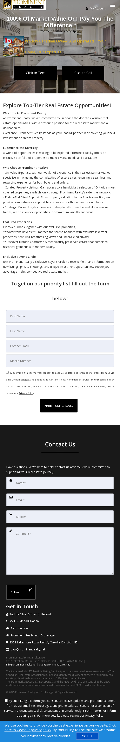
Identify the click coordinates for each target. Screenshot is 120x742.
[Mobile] (60, 361)
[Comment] (60, 551)
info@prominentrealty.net (21, 664)
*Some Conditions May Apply (60, 31)
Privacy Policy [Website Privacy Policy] (26, 393)
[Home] (25, 5)
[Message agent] (60, 628)
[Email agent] (60, 649)
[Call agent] (60, 614)
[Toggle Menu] (112, 5)
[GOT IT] (87, 736)
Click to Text (35, 73)
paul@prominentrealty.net (54, 664)
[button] (59, 405)
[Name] (60, 483)
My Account (96, 8)
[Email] (60, 346)
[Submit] (21, 592)
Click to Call (83, 73)
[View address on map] (60, 642)
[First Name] (60, 316)
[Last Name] (60, 331)
